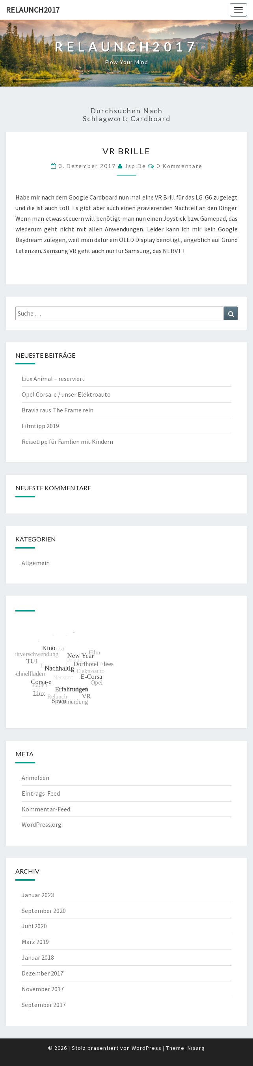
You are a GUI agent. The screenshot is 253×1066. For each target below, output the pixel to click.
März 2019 (35, 942)
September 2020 (44, 911)
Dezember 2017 (42, 973)
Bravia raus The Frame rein (57, 410)
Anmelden (35, 777)
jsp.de (135, 166)
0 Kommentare (179, 166)
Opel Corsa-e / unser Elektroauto (66, 394)
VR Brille (126, 151)
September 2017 (44, 1005)
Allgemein (36, 563)
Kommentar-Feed (46, 809)
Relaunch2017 (33, 10)
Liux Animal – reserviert (53, 378)
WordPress (147, 1047)
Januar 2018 (38, 957)
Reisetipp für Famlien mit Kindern (67, 441)
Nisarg (196, 1047)
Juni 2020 (34, 926)
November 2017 (43, 989)
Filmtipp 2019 (40, 426)
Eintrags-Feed (41, 793)
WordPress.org (41, 824)
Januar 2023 (38, 895)
